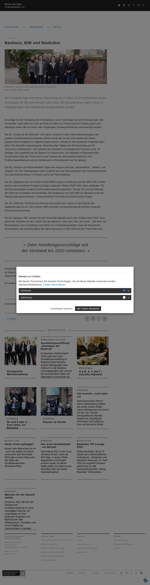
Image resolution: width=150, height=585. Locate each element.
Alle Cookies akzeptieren (88, 308)
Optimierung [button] (26, 297)
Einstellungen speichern (62, 308)
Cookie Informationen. (54, 284)
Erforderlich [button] (26, 290)
